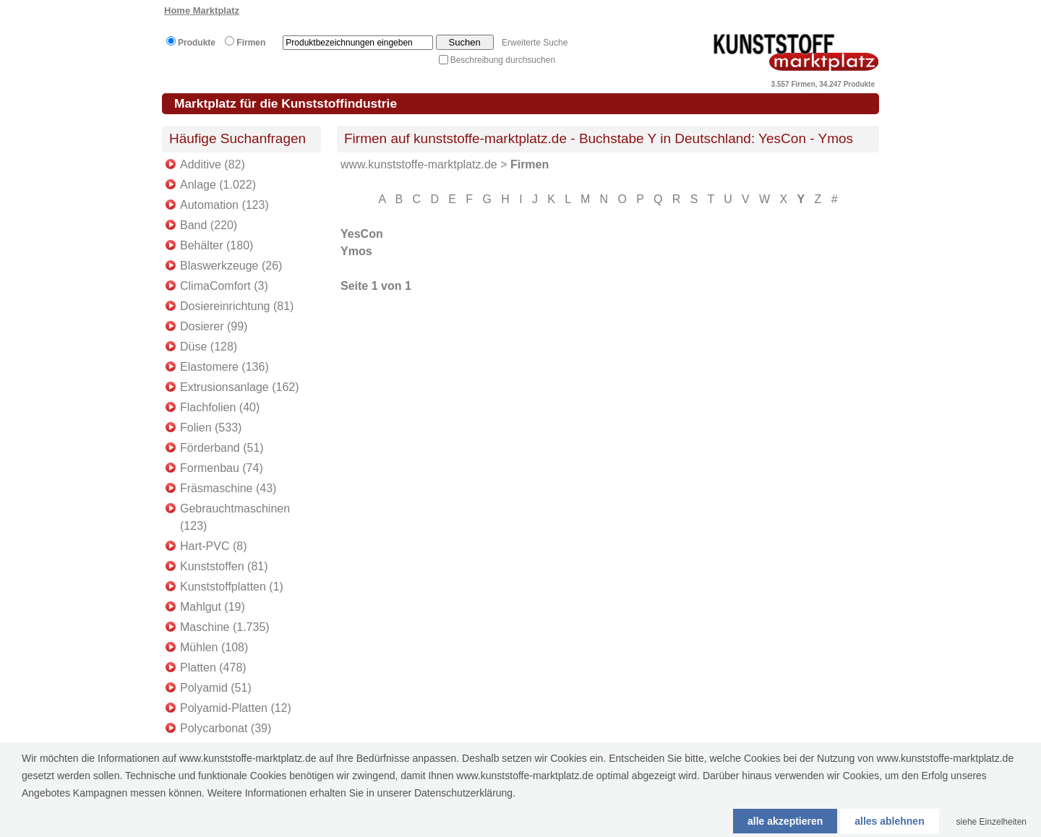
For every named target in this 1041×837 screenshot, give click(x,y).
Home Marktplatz (201, 10)
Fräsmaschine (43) (228, 488)
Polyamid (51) (216, 688)
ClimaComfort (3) (224, 286)
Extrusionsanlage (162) (239, 387)
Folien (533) (210, 427)
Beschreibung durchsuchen (502, 60)
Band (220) (208, 225)
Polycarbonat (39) (225, 728)
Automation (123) (224, 205)
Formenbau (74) (221, 468)
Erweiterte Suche (534, 43)
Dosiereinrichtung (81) (237, 306)
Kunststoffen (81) (224, 566)
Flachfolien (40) (220, 407)
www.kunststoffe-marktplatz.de (418, 164)
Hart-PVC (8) (213, 546)
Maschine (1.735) (225, 627)
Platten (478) (213, 667)
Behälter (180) (216, 245)
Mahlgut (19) (212, 607)
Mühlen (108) (214, 647)
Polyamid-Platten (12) (235, 708)
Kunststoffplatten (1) (231, 586)
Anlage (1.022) (218, 185)
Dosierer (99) (213, 326)
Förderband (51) (222, 448)
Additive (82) (212, 164)
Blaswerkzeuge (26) (231, 265)
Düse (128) (208, 346)
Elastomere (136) (224, 367)
